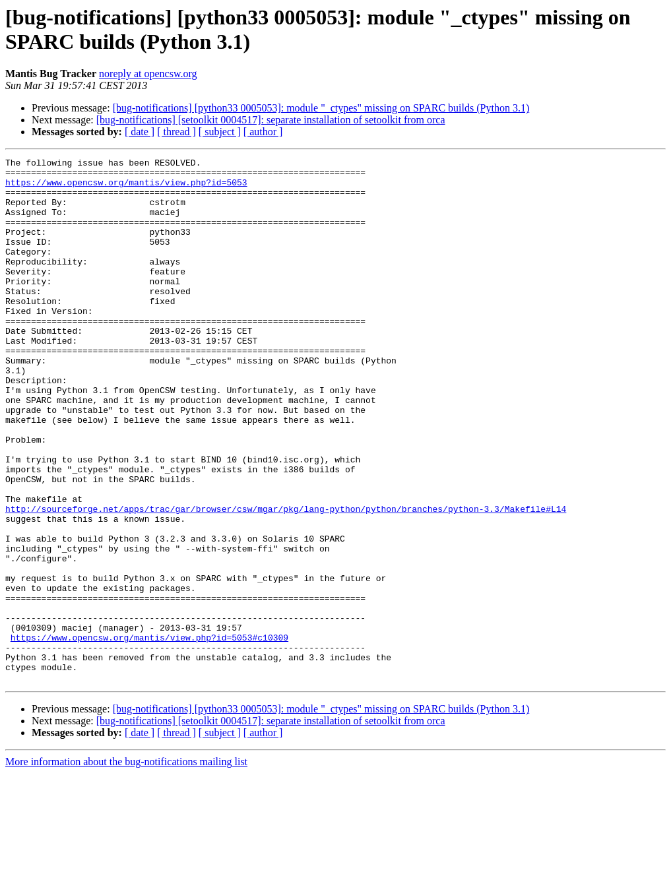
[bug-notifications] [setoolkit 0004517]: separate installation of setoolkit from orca (270, 119)
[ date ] (139, 131)
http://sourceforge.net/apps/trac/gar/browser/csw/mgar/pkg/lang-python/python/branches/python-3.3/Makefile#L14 (285, 580)
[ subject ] (220, 131)
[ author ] (263, 131)
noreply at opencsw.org (148, 73)
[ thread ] (176, 131)
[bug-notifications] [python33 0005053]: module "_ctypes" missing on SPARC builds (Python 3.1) (321, 107)
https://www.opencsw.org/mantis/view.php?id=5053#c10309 (149, 734)
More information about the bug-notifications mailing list (126, 866)
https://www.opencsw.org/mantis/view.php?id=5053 (126, 188)
